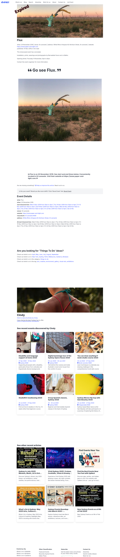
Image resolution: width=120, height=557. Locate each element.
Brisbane (65, 257)
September (55, 254)
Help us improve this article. (45, 185)
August (48, 254)
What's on (19, 2)
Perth (46, 257)
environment (50, 261)
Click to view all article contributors (28, 321)
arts (38, 261)
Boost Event (67, 191)
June (40, 254)
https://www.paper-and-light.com (27, 46)
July (44, 254)
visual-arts (63, 261)
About (54, 2)
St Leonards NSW (30, 215)
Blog (25, 2)
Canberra (59, 257)
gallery (56, 261)
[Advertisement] (7, 14)
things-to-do (44, 259)
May (37, 254)
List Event (70, 2)
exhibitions (70, 261)
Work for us (46, 2)
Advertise (38, 2)
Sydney (41, 257)
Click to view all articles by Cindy (27, 318)
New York (35, 257)
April (33, 254)
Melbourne (51, 257)
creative (42, 261)
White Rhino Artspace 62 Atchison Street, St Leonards (40, 218)
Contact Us (61, 2)
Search (31, 2)
